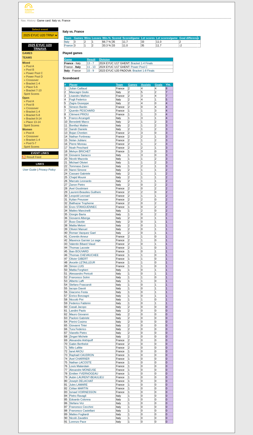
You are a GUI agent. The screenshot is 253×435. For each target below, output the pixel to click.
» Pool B (29, 69)
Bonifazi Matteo (78, 125)
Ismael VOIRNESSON (82, 392)
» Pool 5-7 (30, 143)
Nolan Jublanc (78, 140)
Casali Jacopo (77, 306)
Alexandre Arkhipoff (81, 340)
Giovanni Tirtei (78, 325)
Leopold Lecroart (79, 195)
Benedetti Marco (79, 121)
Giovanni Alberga (79, 218)
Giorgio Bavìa (77, 214)
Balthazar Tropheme (81, 203)
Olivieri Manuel (78, 229)
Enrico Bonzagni (79, 295)
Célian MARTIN (78, 388)
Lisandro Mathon (79, 95)
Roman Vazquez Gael (82, 232)
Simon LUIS (76, 266)
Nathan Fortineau (79, 136)
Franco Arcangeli (79, 118)
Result (91, 59)
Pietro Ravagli (77, 395)
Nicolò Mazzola (78, 158)
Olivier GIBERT (78, 258)
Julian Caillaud (78, 88)
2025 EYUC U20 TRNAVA (40, 47)
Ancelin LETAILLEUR (82, 262)
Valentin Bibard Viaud (82, 243)
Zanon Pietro (77, 184)
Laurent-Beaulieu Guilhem (85, 192)
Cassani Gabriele (79, 173)
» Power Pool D (33, 76)
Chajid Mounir (77, 177)
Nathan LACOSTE (80, 362)
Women (27, 129)
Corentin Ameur (78, 236)
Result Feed (34, 157)
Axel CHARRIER (79, 358)
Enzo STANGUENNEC (83, 206)
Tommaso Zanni (79, 166)
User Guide (30, 169)
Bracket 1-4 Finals (142, 63)
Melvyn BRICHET (80, 151)
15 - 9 (90, 70)
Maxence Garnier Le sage (85, 240)
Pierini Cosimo (78, 321)
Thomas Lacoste (79, 247)
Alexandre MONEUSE (82, 369)
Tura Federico (77, 329)
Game (68, 59)
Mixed (26, 62)
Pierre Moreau (78, 143)
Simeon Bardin (78, 106)
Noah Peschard (78, 147)
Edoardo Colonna (80, 399)
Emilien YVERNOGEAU (83, 373)
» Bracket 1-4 (32, 83)
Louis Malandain (79, 366)
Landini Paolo (77, 310)
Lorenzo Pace (77, 421)
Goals (159, 84)
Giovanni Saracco (80, 155)
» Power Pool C (33, 73)
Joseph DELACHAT (81, 380)
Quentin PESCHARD (82, 110)
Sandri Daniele (78, 129)
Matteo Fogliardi (79, 414)
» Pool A (29, 66)
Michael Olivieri (78, 162)
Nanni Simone (77, 169)
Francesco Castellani (82, 410)
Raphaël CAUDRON (81, 355)
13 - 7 (90, 63)
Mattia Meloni (77, 225)
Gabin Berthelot (78, 343)
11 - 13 (91, 66)
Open (25, 97)
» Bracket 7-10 (33, 90)
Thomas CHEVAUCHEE (84, 255)
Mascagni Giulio (79, 92)
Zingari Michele (78, 336)
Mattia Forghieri (78, 269)
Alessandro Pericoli (81, 273)
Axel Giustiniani (78, 188)
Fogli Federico (78, 99)
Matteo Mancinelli (80, 210)
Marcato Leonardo (80, 180)
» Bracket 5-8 (32, 115)
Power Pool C (139, 66)
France (68, 45)
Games (27, 53)
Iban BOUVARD (79, 251)
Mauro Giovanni (79, 314)
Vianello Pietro (78, 332)
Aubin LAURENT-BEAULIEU (86, 377)
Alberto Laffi (76, 280)
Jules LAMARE (78, 384)
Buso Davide (77, 221)
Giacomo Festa (78, 292)
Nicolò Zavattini (78, 417)
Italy (66, 41)
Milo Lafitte (76, 347)
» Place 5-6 (31, 86)
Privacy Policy (47, 169)
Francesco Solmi (79, 277)
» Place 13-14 (32, 121)
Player (73, 84)
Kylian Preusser (78, 199)
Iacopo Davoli (77, 288)
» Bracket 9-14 (33, 118)
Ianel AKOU (76, 351)
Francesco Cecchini (81, 406)
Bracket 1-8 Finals (143, 70)
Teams (27, 57)
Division (104, 59)
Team (119, 84)
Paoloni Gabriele (79, 317)
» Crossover (31, 80)
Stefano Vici (76, 403)
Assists (146, 84)
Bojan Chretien (78, 132)
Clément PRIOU (79, 114)
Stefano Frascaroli (80, 284)
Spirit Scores (31, 93)
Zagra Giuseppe (79, 103)
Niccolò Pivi (76, 299)
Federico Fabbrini (80, 303)
